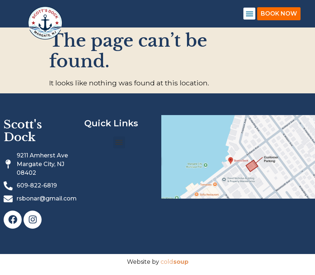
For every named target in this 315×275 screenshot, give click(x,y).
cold (174, 261)
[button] (249, 14)
